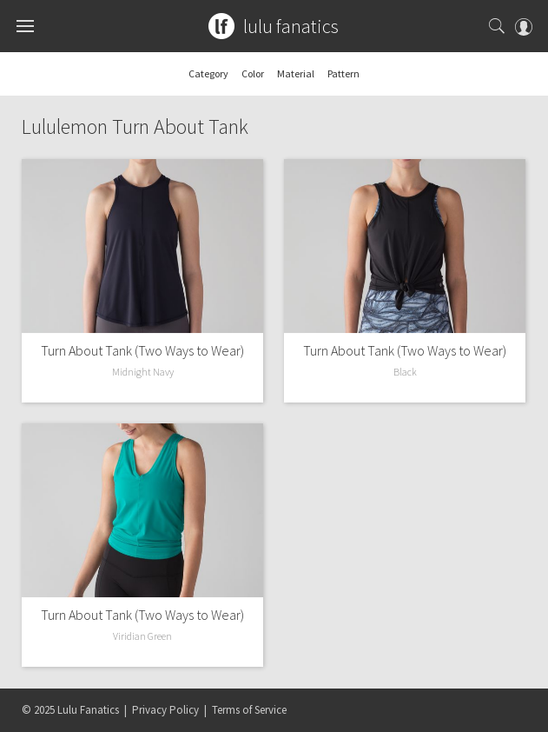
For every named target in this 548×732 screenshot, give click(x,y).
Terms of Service (249, 709)
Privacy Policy (165, 709)
